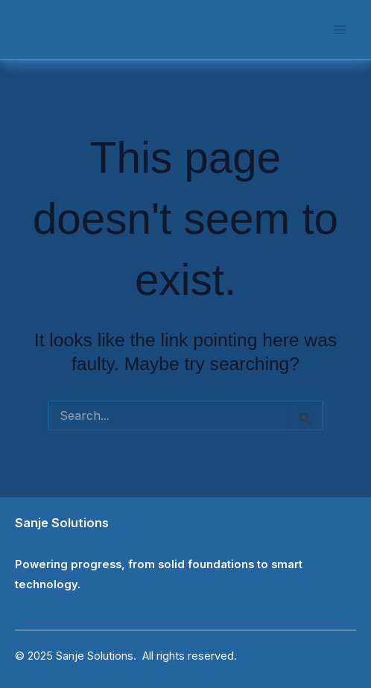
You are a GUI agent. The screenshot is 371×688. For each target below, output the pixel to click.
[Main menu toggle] (339, 29)
